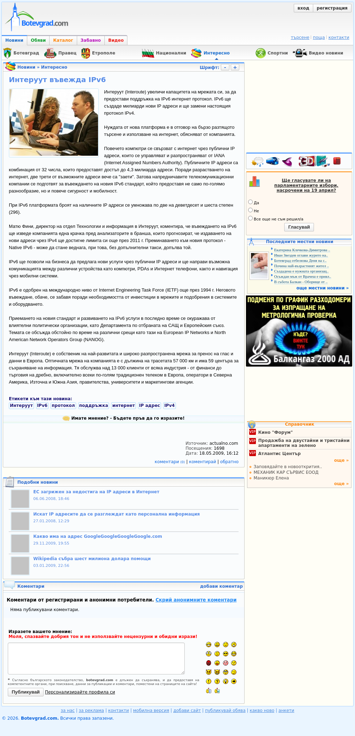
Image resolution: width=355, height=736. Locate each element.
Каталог (63, 40)
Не (253, 210)
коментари (170, 461)
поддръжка (93, 405)
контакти (338, 37)
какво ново (262, 710)
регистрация (332, 8)
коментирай (203, 461)
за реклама (91, 710)
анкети (286, 710)
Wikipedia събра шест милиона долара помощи (92, 558)
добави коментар (221, 586)
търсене (300, 37)
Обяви (38, 40)
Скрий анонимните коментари (195, 600)
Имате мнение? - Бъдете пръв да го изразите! (123, 418)
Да (253, 202)
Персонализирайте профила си (80, 692)
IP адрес (149, 405)
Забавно (91, 40)
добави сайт (187, 710)
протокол (63, 405)
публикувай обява (225, 710)
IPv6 (42, 405)
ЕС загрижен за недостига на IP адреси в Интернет (96, 491)
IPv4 (169, 405)
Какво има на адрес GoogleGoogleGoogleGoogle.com (97, 536)
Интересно (54, 67)
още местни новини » (323, 288)
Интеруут (21, 405)
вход (303, 8)
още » (341, 460)
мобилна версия (151, 710)
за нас (68, 710)
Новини (14, 40)
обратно (229, 461)
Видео (116, 40)
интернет (123, 405)
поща (319, 37)
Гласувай (299, 227)
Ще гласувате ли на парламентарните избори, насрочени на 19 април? (306, 185)
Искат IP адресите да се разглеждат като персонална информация (116, 514)
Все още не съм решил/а (275, 219)
